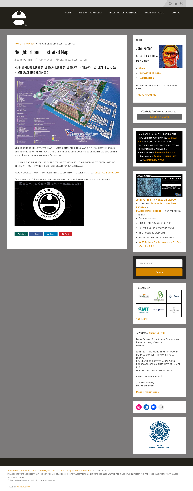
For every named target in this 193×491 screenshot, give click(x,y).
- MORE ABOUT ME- (146, 94)
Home (68, 12)
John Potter (24, 59)
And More (142, 318)
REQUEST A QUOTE (159, 116)
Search (159, 272)
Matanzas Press (157, 333)
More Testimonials (147, 392)
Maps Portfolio (154, 12)
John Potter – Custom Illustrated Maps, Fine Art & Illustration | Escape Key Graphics (49, 470)
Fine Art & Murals (150, 73)
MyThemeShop (23, 486)
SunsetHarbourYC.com (106, 172)
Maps (142, 68)
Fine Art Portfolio (90, 12)
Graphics (65, 59)
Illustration (79, 59)
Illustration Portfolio (123, 12)
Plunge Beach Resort (148, 210)
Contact (177, 12)
